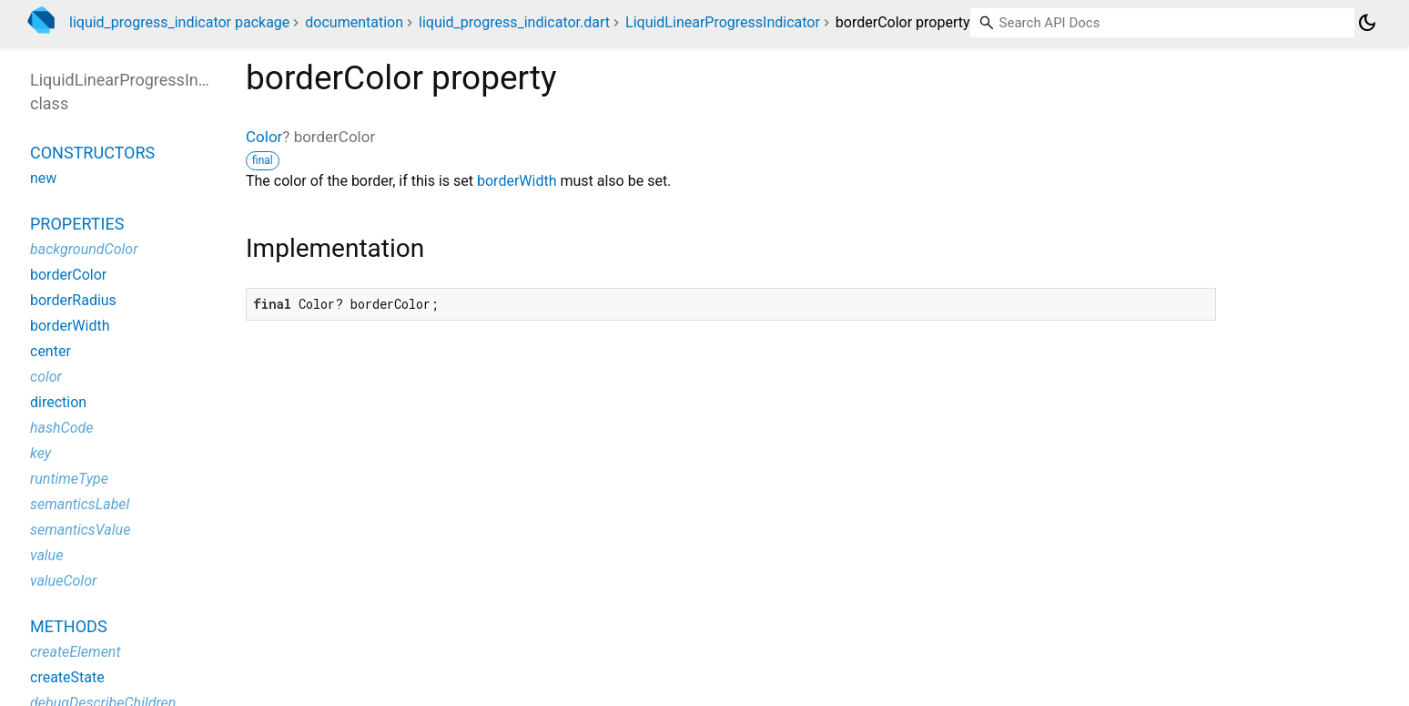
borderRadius (73, 300)
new (43, 178)
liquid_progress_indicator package (179, 22)
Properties (77, 223)
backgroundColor (83, 249)
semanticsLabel (79, 504)
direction (58, 402)
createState (67, 677)
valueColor (63, 580)
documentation (354, 22)
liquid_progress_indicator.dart (514, 22)
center (50, 351)
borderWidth (516, 180)
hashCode (61, 427)
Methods (68, 626)
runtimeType (69, 478)
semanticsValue (80, 529)
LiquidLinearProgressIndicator (722, 22)
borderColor (68, 274)
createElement (75, 651)
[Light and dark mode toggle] (1367, 22)
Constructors (92, 152)
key (40, 453)
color (46, 376)
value (46, 555)
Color (264, 137)
